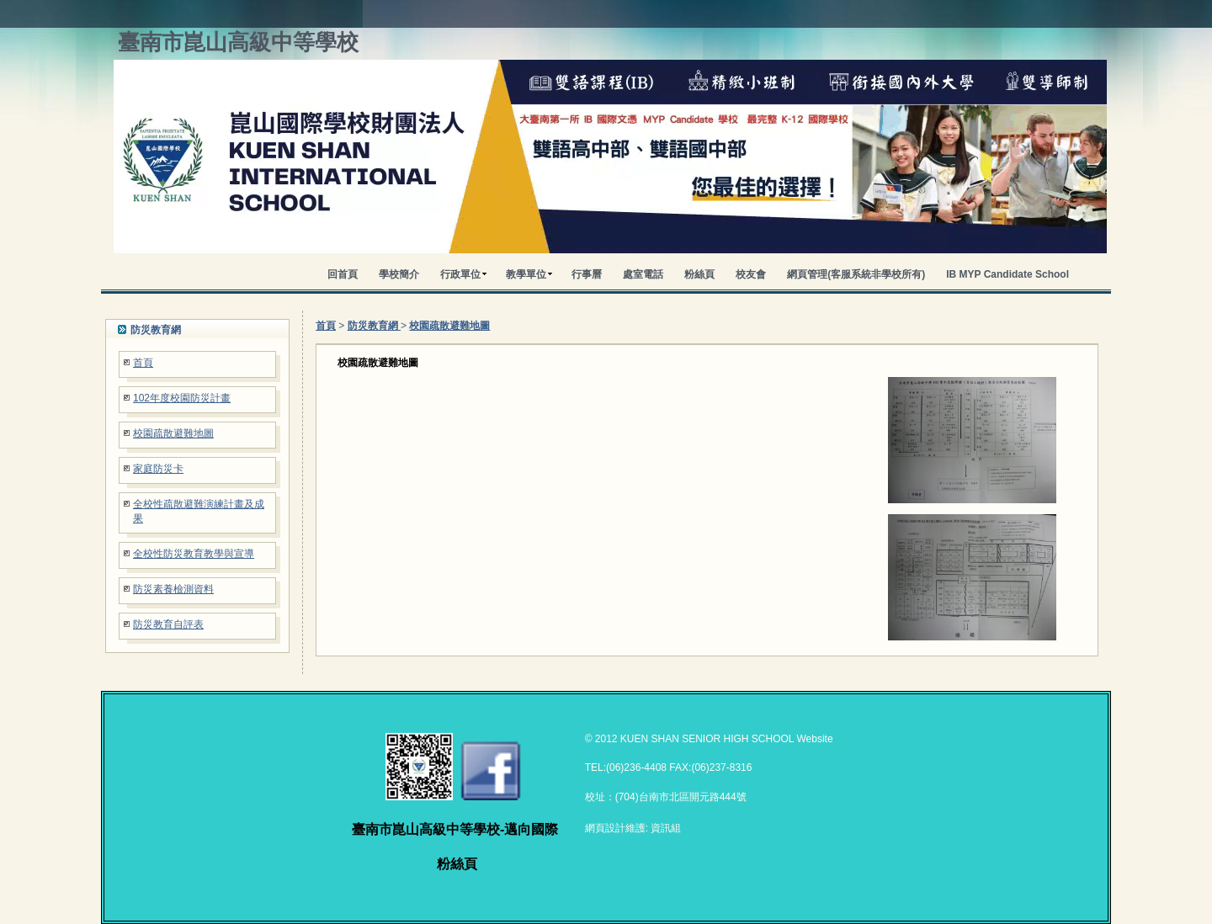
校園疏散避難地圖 (173, 433)
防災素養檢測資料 (173, 589)
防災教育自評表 (168, 624)
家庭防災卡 (158, 469)
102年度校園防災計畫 (182, 398)
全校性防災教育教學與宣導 (193, 554)
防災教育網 (374, 326)
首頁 (143, 363)
